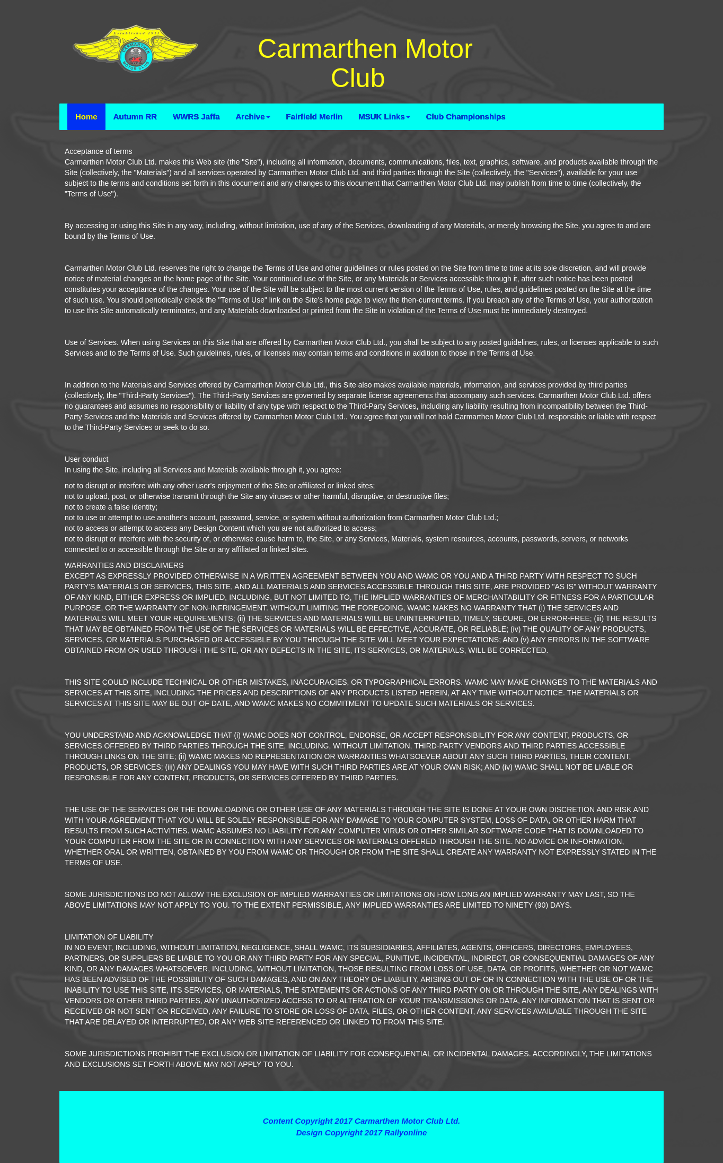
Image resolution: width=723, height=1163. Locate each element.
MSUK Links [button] (384, 116)
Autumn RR (135, 116)
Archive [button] (253, 116)
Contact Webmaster (361, 1143)
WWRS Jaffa (196, 116)
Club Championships (466, 116)
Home (86, 116)
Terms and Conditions (361, 1101)
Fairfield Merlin (314, 116)
